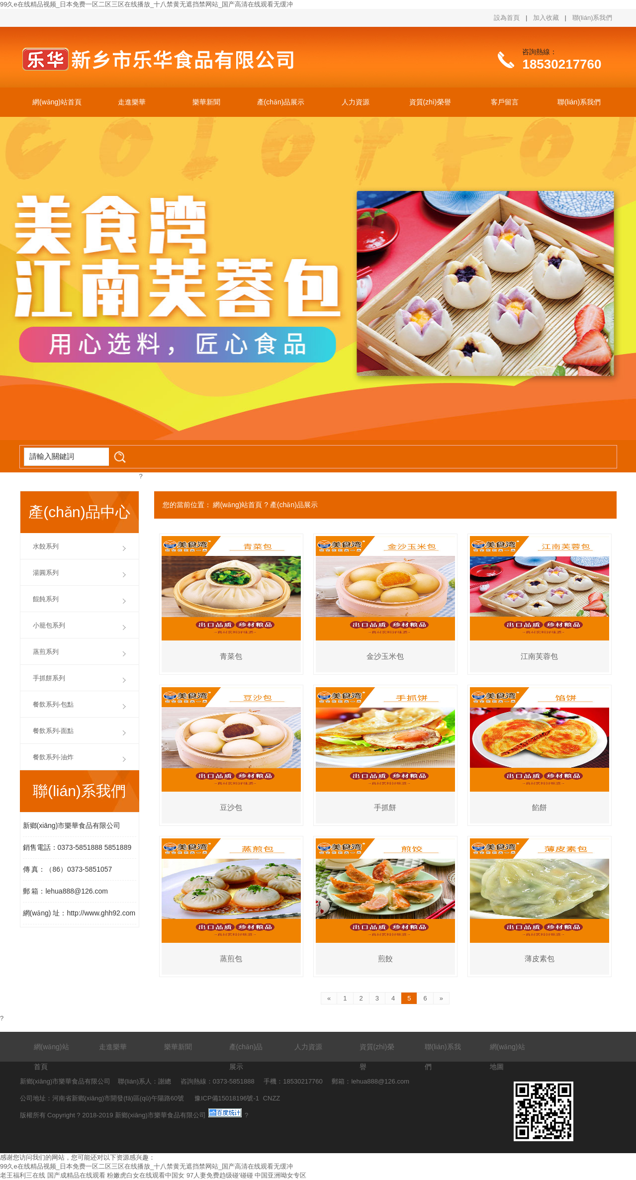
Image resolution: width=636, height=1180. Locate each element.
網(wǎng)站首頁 (57, 102)
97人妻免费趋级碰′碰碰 (219, 1175)
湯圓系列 (46, 572)
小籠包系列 (49, 625)
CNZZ (271, 1098)
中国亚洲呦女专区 (280, 1175)
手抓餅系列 (49, 678)
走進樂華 (132, 102)
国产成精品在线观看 (76, 1175)
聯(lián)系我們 (592, 17)
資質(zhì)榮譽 (430, 102)
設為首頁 (507, 17)
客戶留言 (505, 102)
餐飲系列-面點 (53, 730)
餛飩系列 (46, 599)
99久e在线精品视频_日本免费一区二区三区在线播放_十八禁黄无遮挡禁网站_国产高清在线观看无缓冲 (146, 4)
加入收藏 (546, 17)
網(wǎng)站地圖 (507, 1057)
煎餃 (385, 958)
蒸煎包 (231, 958)
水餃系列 (46, 546)
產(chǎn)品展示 (281, 102)
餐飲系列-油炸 (53, 757)
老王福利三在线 (22, 1175)
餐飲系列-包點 (53, 704)
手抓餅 (385, 807)
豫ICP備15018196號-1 (226, 1098)
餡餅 (539, 807)
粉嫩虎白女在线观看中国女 (145, 1175)
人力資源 (355, 102)
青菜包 (231, 656)
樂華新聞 (206, 102)
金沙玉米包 (385, 656)
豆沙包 (231, 807)
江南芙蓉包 (539, 656)
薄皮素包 (539, 958)
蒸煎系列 (46, 651)
